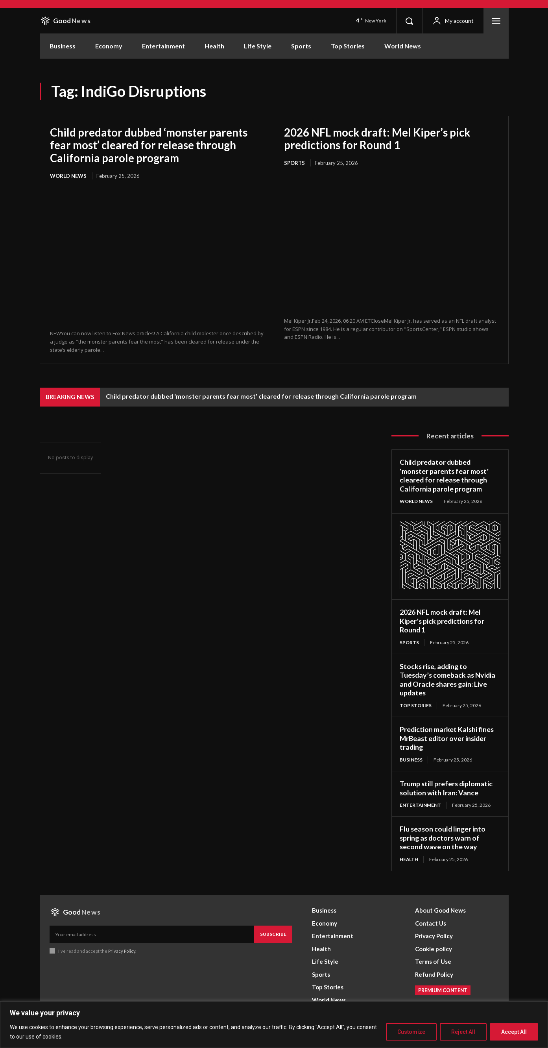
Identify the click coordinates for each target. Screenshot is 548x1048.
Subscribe (273, 934)
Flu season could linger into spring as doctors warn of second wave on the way (443, 837)
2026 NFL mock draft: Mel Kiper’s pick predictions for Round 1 (379, 139)
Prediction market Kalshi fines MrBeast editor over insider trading (447, 738)
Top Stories (416, 705)
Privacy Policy (121, 950)
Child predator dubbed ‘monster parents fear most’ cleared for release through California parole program (150, 145)
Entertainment (420, 805)
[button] (409, 20)
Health (409, 858)
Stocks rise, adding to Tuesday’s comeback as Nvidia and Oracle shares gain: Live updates (448, 679)
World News (68, 175)
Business (411, 759)
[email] (152, 934)
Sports (294, 162)
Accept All (514, 1032)
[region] (274, 1024)
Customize (411, 1032)
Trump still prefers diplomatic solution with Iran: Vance (447, 788)
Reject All (463, 1032)
